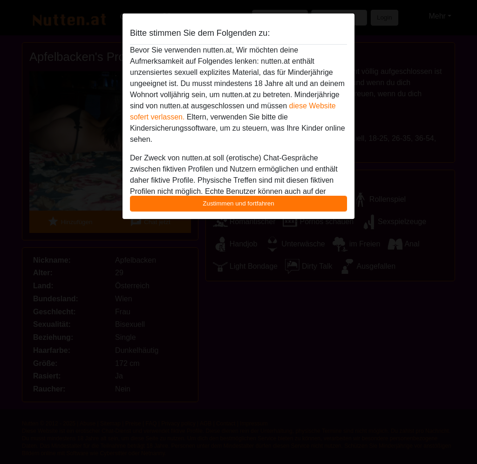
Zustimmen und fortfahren (238, 203)
